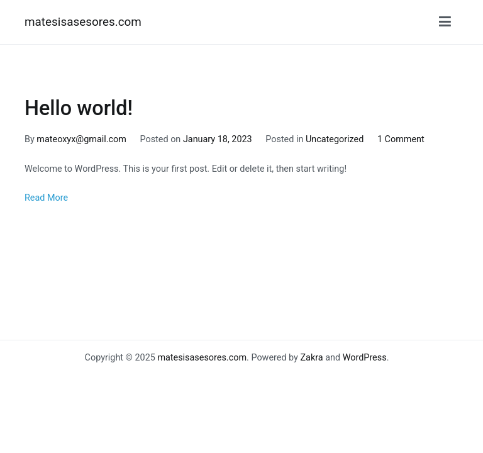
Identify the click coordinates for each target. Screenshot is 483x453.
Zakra (311, 357)
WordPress (365, 357)
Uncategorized (335, 139)
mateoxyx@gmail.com (81, 139)
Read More (46, 198)
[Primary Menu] (445, 22)
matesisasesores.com (83, 21)
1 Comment (401, 139)
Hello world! (79, 108)
